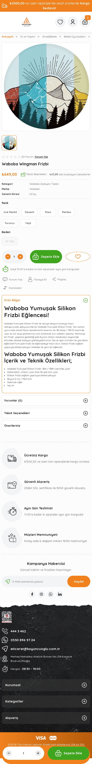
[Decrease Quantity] (8, 256)
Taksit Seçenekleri (17, 413)
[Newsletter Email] (46, 581)
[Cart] (85, 22)
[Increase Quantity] (20, 256)
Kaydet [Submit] (79, 581)
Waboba (35, 189)
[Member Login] (72, 22)
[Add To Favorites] (78, 257)
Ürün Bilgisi (12, 300)
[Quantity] (14, 256)
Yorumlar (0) (13, 400)
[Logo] (27, 22)
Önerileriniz (12, 425)
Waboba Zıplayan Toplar (44, 183)
